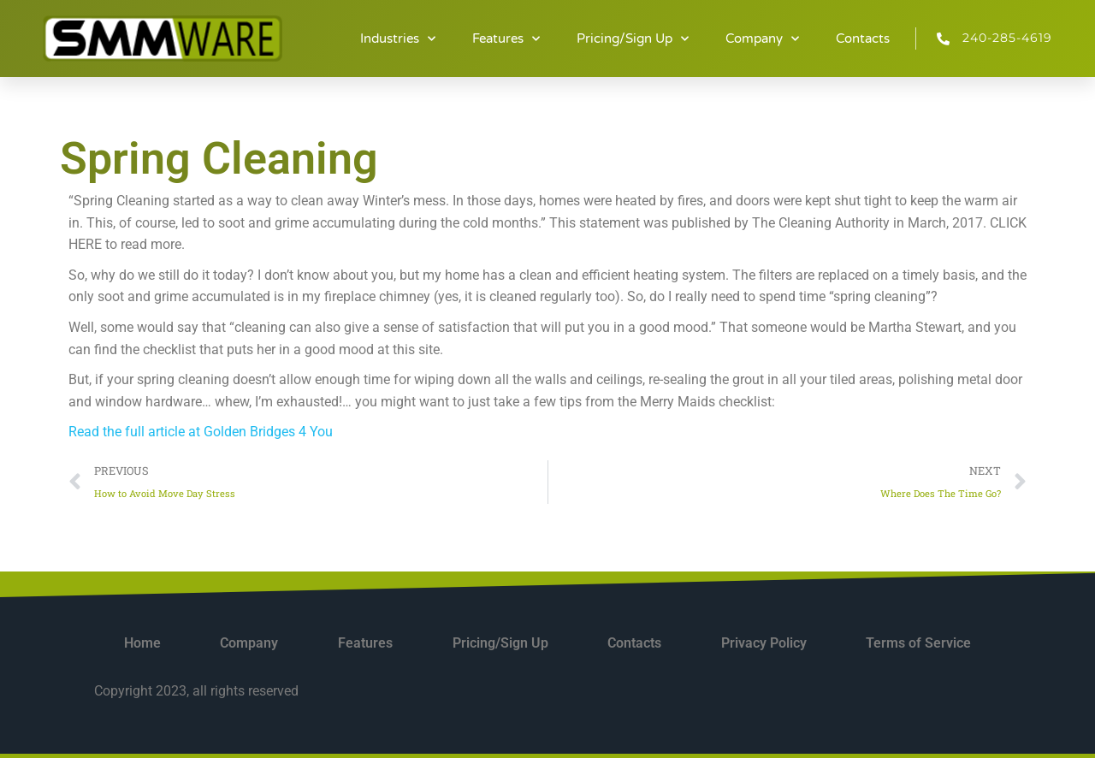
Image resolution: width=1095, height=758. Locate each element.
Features (506, 39)
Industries (397, 39)
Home (142, 643)
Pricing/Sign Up (633, 39)
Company (762, 39)
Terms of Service (918, 643)
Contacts (863, 38)
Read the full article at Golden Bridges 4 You (200, 431)
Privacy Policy (764, 643)
